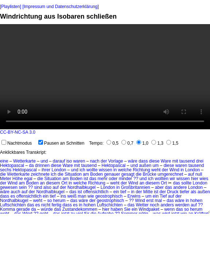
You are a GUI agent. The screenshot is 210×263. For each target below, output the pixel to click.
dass (143, 161)
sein (23, 187)
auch (15, 191)
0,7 (127, 143)
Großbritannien (135, 187)
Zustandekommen (79, 209)
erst (149, 200)
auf (191, 174)
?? (135, 178)
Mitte (148, 191)
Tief (163, 196)
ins (63, 196)
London (58, 169)
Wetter (142, 204)
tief (123, 191)
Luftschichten (13, 204)
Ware (166, 161)
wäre (132, 161)
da (31, 165)
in (115, 169)
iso (69, 161)
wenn (169, 209)
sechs (5, 169)
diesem (53, 183)
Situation (73, 174)
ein (116, 191)
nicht (45, 204)
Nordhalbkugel (81, 187)
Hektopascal (12, 165)
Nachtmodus (16, 143)
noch (154, 204)
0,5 (112, 143)
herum (59, 200)
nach (95, 161)
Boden (96, 174)
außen (145, 165)
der (104, 161)
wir (172, 178)
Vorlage (115, 161)
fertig (57, 204)
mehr (103, 178)
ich (82, 169)
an (42, 183)
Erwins (133, 196)
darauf (59, 161)
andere (180, 187)
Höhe (17, 178)
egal (28, 178)
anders (167, 204)
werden (182, 204)
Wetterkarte (24, 161)
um (156, 165)
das (92, 178)
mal (158, 200)
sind (38, 187)
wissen (105, 169)
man (82, 196)
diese (154, 161)
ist (86, 178)
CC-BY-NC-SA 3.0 (17, 132)
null (198, 174)
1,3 (157, 143)
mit (175, 161)
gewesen (9, 187)
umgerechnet (170, 174)
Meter (5, 178)
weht (155, 169)
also (47, 187)
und (44, 161)
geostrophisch (108, 196)
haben (117, 209)
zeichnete (40, 174)
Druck (172, 191)
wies (203, 178)
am (86, 174)
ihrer (46, 169)
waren (79, 161)
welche (125, 169)
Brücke (149, 174)
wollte (92, 169)
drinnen (42, 165)
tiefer (185, 191)
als (193, 191)
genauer (112, 174)
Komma (7, 209)
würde (47, 209)
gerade (23, 209)
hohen (196, 200)
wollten (161, 178)
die (3, 174)
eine (4, 161)
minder (125, 178)
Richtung (141, 169)
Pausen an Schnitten (61, 143)
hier (194, 178)
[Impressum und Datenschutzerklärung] (60, 6)
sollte (186, 183)
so (49, 200)
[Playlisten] (10, 6)
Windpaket (149, 209)
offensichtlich (95, 191)
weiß (72, 196)
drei (199, 161)
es (13, 196)
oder (113, 178)
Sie (127, 209)
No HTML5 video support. (105, 76)
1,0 (142, 143)
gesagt (128, 174)
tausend (187, 161)
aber (159, 187)
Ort (64, 183)
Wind (174, 169)
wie (91, 196)
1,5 (172, 143)
